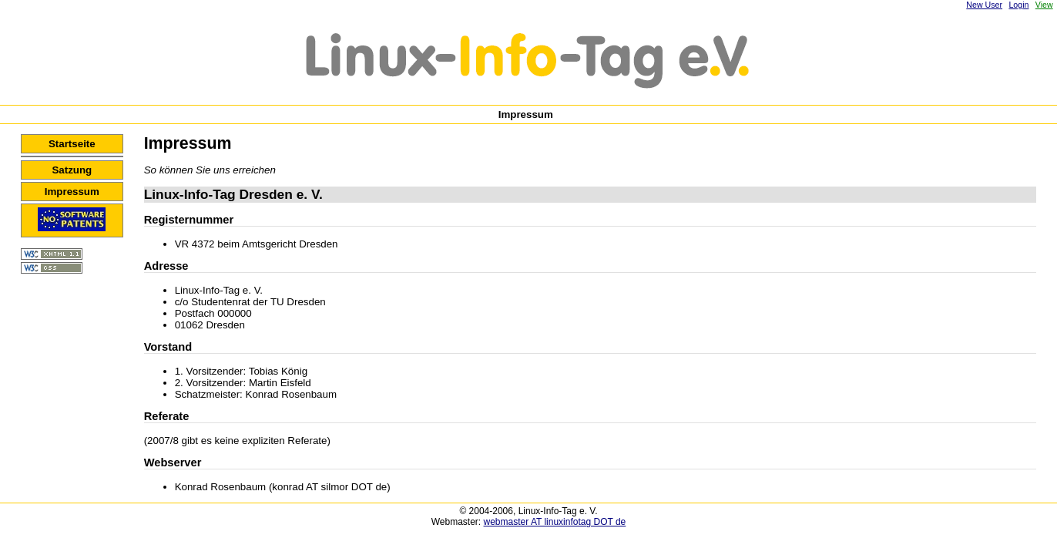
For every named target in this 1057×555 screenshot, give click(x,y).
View (1044, 4)
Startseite (72, 144)
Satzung (72, 170)
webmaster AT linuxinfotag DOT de (555, 521)
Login (1018, 4)
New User (984, 4)
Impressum (72, 191)
